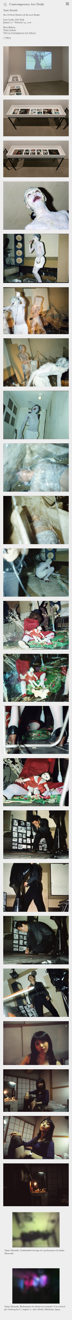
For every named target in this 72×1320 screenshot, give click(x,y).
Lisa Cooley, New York (13, 20)
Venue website (9, 30)
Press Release (9, 27)
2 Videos (7, 38)
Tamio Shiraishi (10, 10)
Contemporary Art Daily (26, 4)
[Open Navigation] (67, 3)
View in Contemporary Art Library (19, 33)
